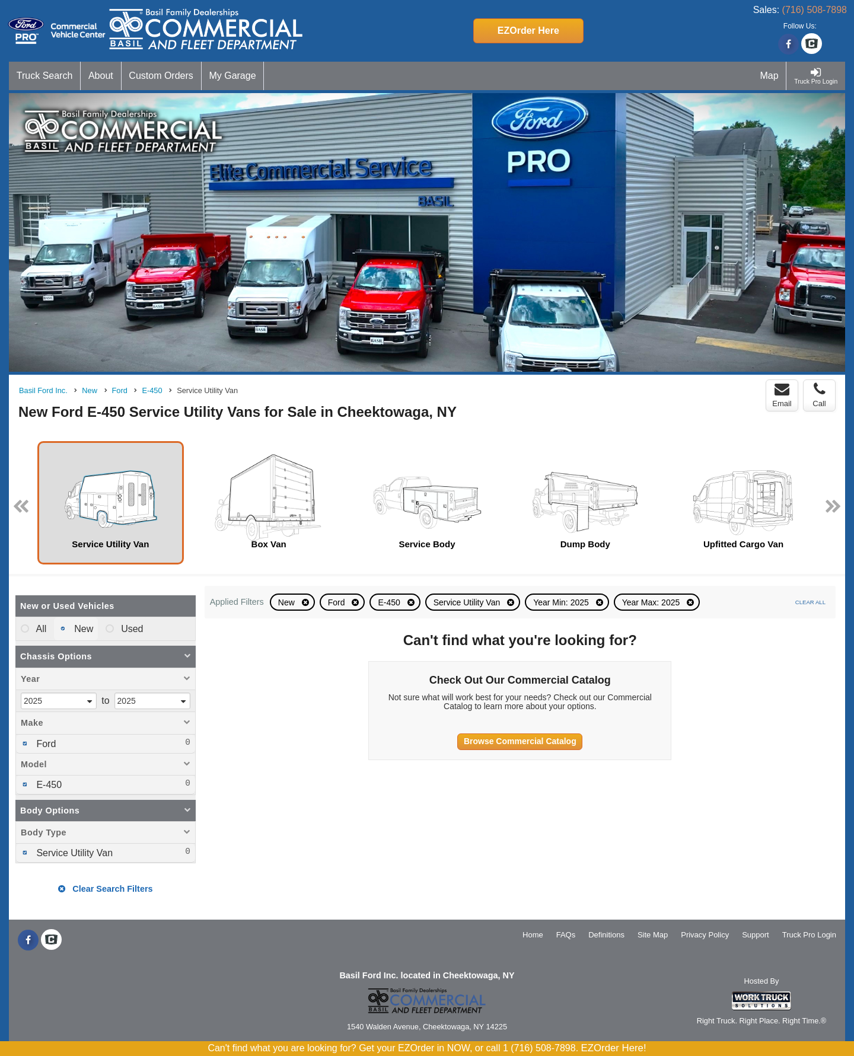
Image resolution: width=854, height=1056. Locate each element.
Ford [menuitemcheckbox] (45, 744)
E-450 (390, 602)
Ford (338, 602)
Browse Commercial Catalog (520, 741)
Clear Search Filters (105, 889)
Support (755, 934)
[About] (101, 76)
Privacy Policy (705, 934)
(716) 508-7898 (814, 10)
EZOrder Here (528, 30)
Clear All (810, 602)
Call (819, 395)
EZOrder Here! (613, 1048)
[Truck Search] (45, 76)
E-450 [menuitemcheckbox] (48, 785)
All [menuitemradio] (40, 629)
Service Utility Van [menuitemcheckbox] (73, 853)
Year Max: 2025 (652, 602)
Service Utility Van (468, 602)
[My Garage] (233, 76)
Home (532, 934)
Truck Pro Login (809, 934)
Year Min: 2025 (562, 602)
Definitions (606, 934)
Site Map (653, 934)
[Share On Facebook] (788, 44)
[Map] (770, 76)
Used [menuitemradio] (131, 629)
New (287, 602)
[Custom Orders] (162, 76)
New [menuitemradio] (82, 629)
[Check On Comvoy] (811, 44)
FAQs (566, 934)
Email (782, 395)
